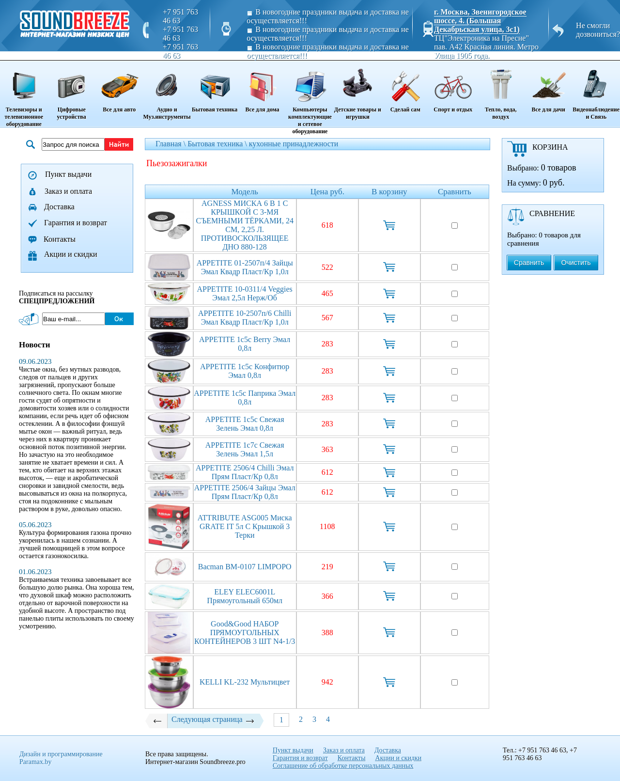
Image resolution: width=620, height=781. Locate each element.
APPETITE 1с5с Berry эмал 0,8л (244, 343)
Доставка (59, 207)
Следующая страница (213, 719)
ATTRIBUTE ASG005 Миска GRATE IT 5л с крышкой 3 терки (245, 526)
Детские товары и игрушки (357, 91)
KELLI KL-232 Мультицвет (245, 682)
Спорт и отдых (453, 87)
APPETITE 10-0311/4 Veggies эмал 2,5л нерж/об (245, 293)
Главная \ (171, 144)
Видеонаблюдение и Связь (596, 91)
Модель (245, 191)
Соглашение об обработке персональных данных (343, 765)
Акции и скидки (70, 254)
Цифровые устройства (71, 91)
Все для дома (262, 87)
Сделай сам (405, 87)
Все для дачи (548, 87)
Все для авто (119, 87)
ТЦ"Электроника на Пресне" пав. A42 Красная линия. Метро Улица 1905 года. (486, 47)
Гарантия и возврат (75, 223)
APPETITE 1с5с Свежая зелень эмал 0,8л (244, 423)
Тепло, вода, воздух (501, 91)
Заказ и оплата (68, 191)
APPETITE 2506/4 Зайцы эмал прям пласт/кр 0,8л (244, 492)
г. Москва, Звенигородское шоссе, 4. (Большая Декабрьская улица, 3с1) (480, 20)
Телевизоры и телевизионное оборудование (23, 94)
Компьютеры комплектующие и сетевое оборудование (310, 98)
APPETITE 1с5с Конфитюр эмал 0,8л (244, 370)
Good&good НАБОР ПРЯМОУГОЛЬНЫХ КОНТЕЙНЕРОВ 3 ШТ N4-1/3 (244, 632)
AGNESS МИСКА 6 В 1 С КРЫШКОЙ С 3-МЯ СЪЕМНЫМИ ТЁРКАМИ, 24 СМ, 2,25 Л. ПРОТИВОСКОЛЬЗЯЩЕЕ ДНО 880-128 (245, 225)
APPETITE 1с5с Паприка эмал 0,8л (244, 397)
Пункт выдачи (68, 174)
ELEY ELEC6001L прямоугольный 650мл (244, 596)
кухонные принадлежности (294, 144)
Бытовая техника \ (218, 144)
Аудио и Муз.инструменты (166, 91)
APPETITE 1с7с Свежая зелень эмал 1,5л (244, 449)
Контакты (60, 239)
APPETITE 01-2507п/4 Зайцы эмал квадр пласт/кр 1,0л (245, 267)
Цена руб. (327, 191)
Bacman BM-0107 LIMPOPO (245, 566)
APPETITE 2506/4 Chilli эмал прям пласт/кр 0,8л (245, 472)
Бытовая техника (214, 87)
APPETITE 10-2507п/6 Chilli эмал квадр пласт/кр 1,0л (245, 317)
